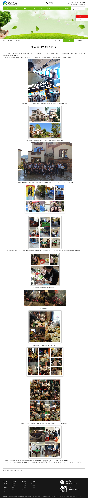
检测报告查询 (66, 8)
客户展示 (41, 8)
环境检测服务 (14, 489)
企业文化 (5, 485)
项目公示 (57, 40)
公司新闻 (18, 40)
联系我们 (5, 492)
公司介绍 (5, 483)
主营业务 (24, 8)
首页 (7, 8)
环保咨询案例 (24, 483)
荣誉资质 (32, 8)
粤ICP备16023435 (36, 496)
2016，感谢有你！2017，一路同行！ (14, 470)
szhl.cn (52, 496)
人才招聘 (58, 8)
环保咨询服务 (14, 483)
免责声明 (44, 496)
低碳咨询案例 (24, 487)
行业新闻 (79, 40)
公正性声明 (5, 489)
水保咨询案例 (24, 485)
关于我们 (15, 8)
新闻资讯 (49, 8)
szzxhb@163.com (53, 3)
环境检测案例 (24, 489)
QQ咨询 (79, 19)
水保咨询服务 (14, 485)
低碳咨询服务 (14, 487)
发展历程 (5, 487)
